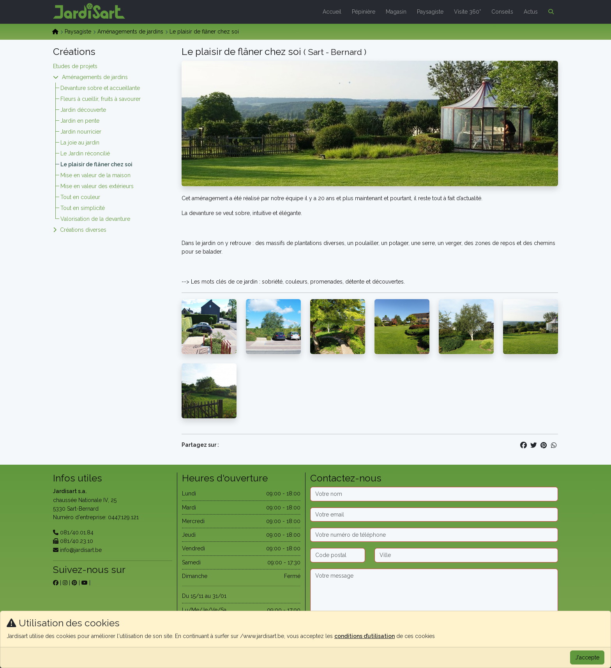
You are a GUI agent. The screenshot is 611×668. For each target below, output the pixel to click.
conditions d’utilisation (364, 636)
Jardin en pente (79, 121)
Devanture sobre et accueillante (100, 88)
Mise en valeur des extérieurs (97, 186)
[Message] (434, 593)
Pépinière (363, 12)
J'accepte (587, 657)
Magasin (396, 12)
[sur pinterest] (74, 583)
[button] (549, 11)
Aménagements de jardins (130, 31)
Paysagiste (430, 12)
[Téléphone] (434, 535)
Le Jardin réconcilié (85, 153)
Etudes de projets (75, 66)
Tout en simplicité (82, 208)
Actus (531, 12)
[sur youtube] (84, 583)
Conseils (502, 12)
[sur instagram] (65, 583)
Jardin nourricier (80, 132)
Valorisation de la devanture (95, 219)
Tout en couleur (80, 197)
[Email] (434, 515)
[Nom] (434, 494)
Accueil (332, 12)
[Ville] (466, 555)
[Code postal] (337, 555)
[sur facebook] (55, 583)
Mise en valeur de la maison (95, 175)
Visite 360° (467, 12)
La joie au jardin (79, 142)
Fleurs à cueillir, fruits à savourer (100, 99)
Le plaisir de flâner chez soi (96, 164)
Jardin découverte (83, 110)
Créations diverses (83, 230)
